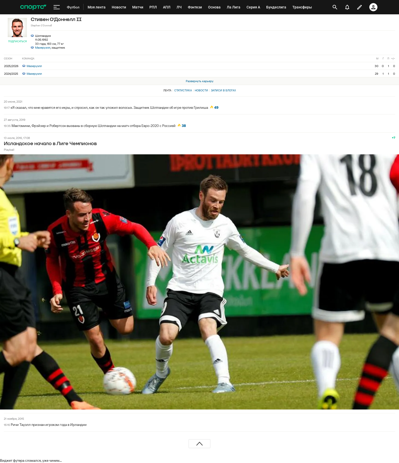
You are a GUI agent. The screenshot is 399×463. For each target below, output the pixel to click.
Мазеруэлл (42, 47)
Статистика (183, 90)
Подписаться (17, 41)
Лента (167, 90)
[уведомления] (347, 7)
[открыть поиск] (335, 7)
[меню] (56, 7)
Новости (201, 90)
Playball (9, 150)
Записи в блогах (223, 90)
